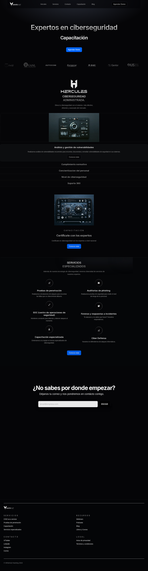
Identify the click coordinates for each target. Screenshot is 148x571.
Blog (93, 4)
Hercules (43, 4)
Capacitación (81, 4)
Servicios (55, 4)
